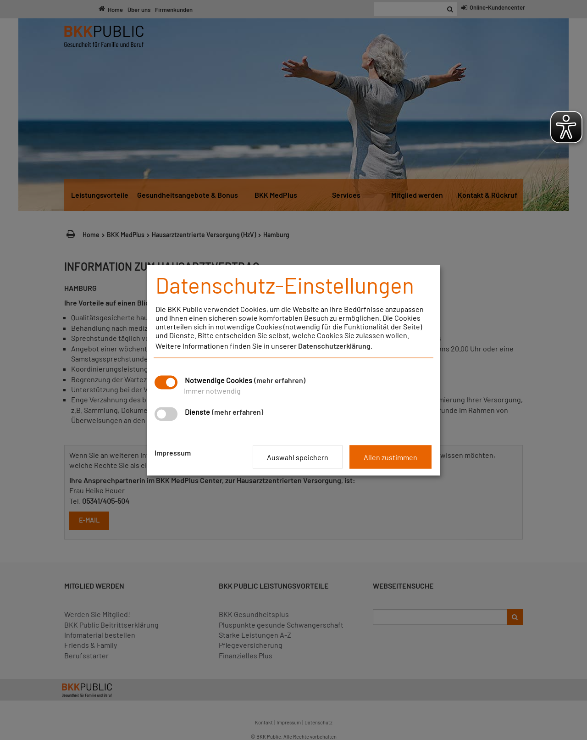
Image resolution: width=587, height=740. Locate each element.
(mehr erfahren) (279, 379)
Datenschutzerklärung (334, 345)
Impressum (173, 452)
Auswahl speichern (297, 456)
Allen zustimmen (390, 456)
